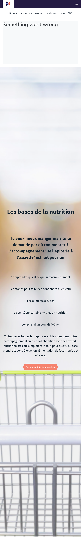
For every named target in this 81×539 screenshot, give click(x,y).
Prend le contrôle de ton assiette (40, 367)
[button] (76, 4)
